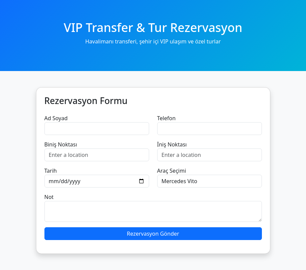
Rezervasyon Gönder (153, 233)
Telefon (166, 118)
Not (49, 197)
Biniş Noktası (60, 144)
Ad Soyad (56, 118)
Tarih (50, 170)
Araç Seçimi (171, 170)
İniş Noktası (172, 144)
